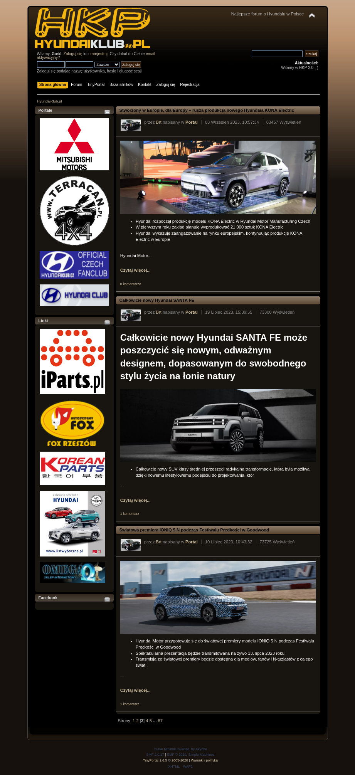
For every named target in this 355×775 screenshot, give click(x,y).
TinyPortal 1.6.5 (155, 760)
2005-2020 (180, 760)
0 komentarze (130, 284)
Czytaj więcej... (135, 270)
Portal (191, 122)
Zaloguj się (73, 54)
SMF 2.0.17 (155, 755)
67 (160, 720)
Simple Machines (201, 755)
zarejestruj (99, 54)
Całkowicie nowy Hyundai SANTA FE (157, 300)
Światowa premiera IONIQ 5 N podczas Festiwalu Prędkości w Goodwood (194, 530)
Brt (159, 122)
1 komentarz (129, 514)
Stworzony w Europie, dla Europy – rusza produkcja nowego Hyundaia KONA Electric (207, 110)
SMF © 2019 (176, 755)
